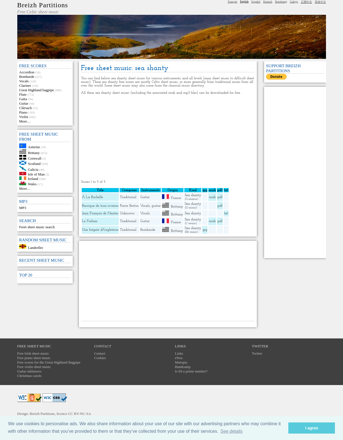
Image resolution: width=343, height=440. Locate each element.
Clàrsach (25, 108)
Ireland (33, 179)
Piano (23, 112)
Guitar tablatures (29, 371)
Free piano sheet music (34, 358)
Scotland (34, 164)
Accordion (27, 72)
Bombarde (26, 76)
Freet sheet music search (37, 227)
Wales (32, 184)
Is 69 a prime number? (191, 371)
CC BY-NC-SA (79, 414)
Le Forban (89, 221)
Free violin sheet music (34, 367)
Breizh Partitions (42, 5)
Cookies (100, 358)
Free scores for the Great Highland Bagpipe (49, 362)
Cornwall (34, 158)
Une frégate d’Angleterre (100, 230)
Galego (294, 1)
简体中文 (320, 1)
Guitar (23, 103)
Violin (23, 117)
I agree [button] (311, 428)
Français (232, 1)
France (176, 198)
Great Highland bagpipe (36, 90)
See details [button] (232, 431)
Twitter (257, 353)
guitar (156, 206)
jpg (205, 230)
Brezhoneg (281, 1)
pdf (220, 197)
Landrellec (36, 247)
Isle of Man (36, 174)
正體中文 (306, 1)
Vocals (24, 81)
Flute (23, 94)
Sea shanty (193, 195)
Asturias (34, 147)
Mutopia (181, 362)
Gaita (23, 99)
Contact (99, 353)
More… (25, 121)
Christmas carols (29, 376)
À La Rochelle (92, 197)
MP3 (22, 208)
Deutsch (267, 1)
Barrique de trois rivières (100, 206)
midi (212, 197)
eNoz (178, 358)
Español (255, 1)
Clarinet (25, 85)
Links (179, 353)
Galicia (33, 169)
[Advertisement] (168, 137)
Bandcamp (182, 367)
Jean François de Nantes (100, 213)
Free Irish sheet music (33, 353)
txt (226, 213)
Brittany (34, 152)
